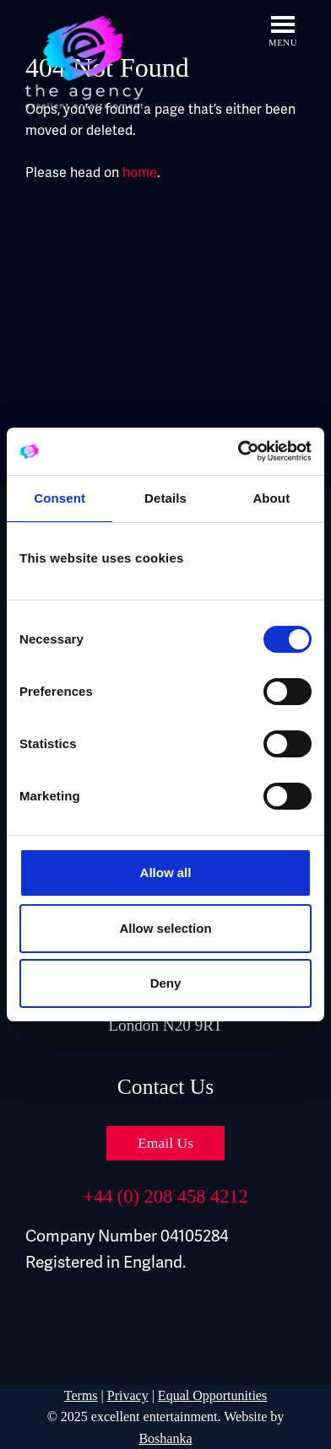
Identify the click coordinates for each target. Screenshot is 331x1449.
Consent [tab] (59, 498)
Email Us (165, 1142)
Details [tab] (165, 498)
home (139, 172)
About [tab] (271, 498)
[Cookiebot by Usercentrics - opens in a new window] (238, 451)
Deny (166, 983)
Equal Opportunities (212, 1395)
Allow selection (165, 928)
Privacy (128, 1395)
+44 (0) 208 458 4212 (165, 1196)
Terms (81, 1395)
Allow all (166, 872)
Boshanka (165, 1438)
